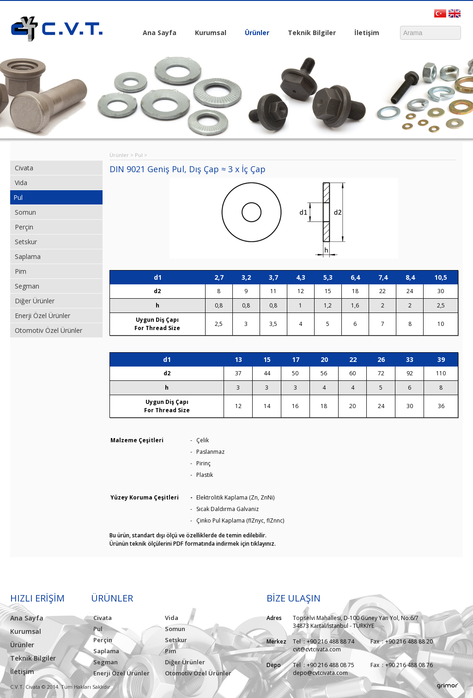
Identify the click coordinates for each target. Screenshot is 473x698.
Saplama (28, 256)
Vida (21, 182)
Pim (20, 271)
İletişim (364, 33)
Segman (27, 286)
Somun (25, 212)
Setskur (26, 241)
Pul (18, 197)
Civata (24, 167)
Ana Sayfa (159, 32)
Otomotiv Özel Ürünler (48, 330)
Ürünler (255, 33)
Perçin (24, 227)
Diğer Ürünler (35, 300)
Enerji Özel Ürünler (42, 315)
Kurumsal (208, 33)
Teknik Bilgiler (309, 33)
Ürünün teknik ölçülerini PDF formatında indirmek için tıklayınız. (192, 544)
